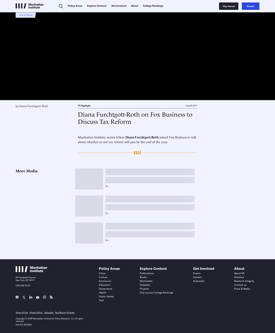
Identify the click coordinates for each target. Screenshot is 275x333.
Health (102, 292)
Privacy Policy (36, 312)
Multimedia (146, 281)
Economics (105, 281)
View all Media (25, 15)
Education (104, 284)
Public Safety (106, 296)
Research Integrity (244, 281)
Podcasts (145, 284)
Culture (103, 277)
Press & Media (242, 288)
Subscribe (198, 281)
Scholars (239, 277)
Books (143, 277)
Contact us (240, 284)
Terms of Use (22, 312)
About (134, 5)
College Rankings (153, 5)
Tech (101, 300)
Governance (105, 288)
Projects (144, 288)
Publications (147, 273)
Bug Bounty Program (65, 312)
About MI (239, 273)
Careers (197, 277)
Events (197, 273)
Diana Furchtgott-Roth (33, 106)
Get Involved (118, 5)
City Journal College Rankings (156, 292)
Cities (102, 273)
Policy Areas (75, 5)
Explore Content (97, 5)
